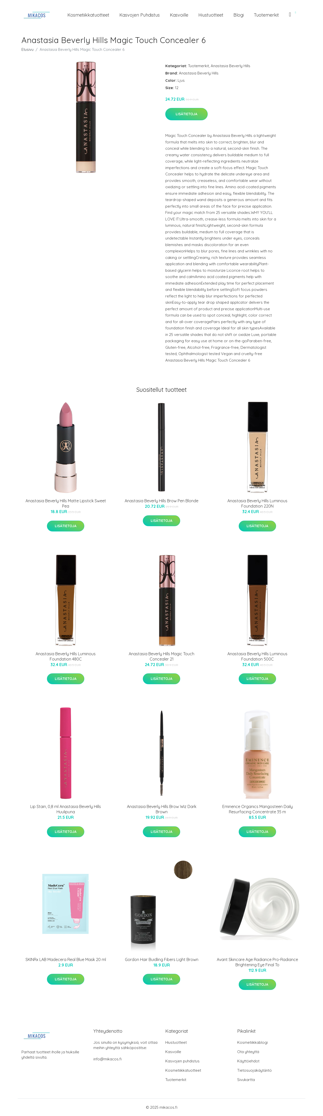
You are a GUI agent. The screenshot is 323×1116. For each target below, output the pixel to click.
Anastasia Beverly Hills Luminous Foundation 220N (257, 503)
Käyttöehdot (248, 1061)
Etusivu (27, 49)
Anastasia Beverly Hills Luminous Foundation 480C (66, 656)
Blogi (238, 15)
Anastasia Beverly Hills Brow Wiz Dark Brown (161, 809)
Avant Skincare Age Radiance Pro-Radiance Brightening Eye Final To (257, 962)
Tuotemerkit (266, 15)
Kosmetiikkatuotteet (88, 15)
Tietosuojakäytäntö (254, 1070)
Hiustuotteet (210, 15)
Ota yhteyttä (248, 1051)
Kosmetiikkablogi (252, 1042)
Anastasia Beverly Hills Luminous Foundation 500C (257, 656)
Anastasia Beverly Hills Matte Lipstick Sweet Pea (65, 503)
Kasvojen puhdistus (139, 15)
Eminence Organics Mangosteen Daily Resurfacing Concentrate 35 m (257, 809)
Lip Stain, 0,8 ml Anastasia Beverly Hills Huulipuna (65, 809)
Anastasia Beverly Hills (230, 65)
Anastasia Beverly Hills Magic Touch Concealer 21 (161, 656)
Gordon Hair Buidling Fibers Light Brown (161, 959)
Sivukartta (246, 1079)
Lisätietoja (186, 114)
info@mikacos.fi (107, 1059)
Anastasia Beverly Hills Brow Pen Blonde (161, 500)
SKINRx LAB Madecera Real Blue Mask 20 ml (65, 959)
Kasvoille (179, 15)
